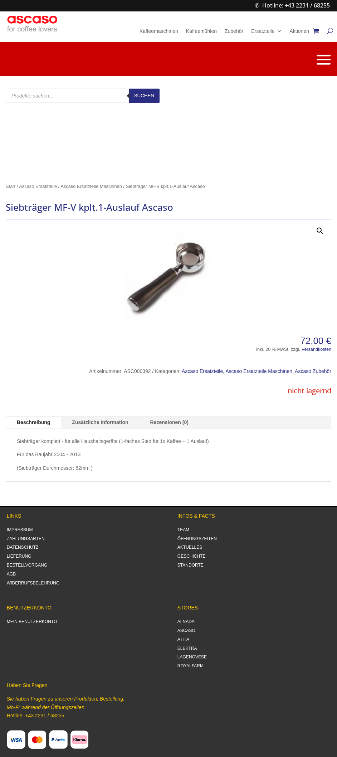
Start (10, 186)
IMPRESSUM (20, 529)
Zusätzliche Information (100, 422)
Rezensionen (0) (169, 422)
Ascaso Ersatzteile (38, 186)
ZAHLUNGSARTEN (26, 538)
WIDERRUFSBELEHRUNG (33, 583)
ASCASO (186, 630)
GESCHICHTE (191, 556)
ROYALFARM (190, 665)
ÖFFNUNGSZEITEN (197, 538)
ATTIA (183, 639)
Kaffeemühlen (201, 31)
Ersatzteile (262, 31)
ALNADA (186, 621)
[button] (319, 230)
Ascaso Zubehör (313, 371)
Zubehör (234, 31)
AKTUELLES (189, 547)
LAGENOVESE (192, 656)
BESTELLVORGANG (27, 565)
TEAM (183, 529)
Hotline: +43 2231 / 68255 (296, 5)
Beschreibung (33, 422)
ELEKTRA (187, 648)
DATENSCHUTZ (22, 547)
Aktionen (299, 31)
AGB (11, 574)
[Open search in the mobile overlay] (83, 96)
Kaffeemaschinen (159, 31)
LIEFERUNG (19, 556)
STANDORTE (190, 565)
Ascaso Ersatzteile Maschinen (91, 186)
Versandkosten (316, 349)
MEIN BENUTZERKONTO (32, 621)
